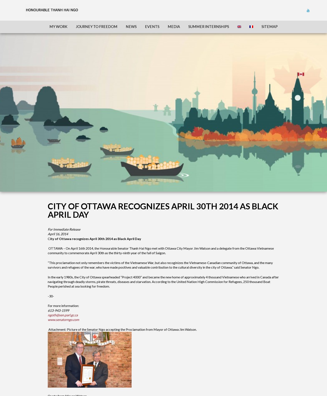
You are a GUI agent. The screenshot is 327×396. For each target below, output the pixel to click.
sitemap (270, 26)
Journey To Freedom (96, 26)
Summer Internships (208, 26)
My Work (58, 26)
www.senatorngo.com (63, 320)
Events (152, 26)
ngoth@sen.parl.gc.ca (63, 315)
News (131, 26)
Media (174, 26)
